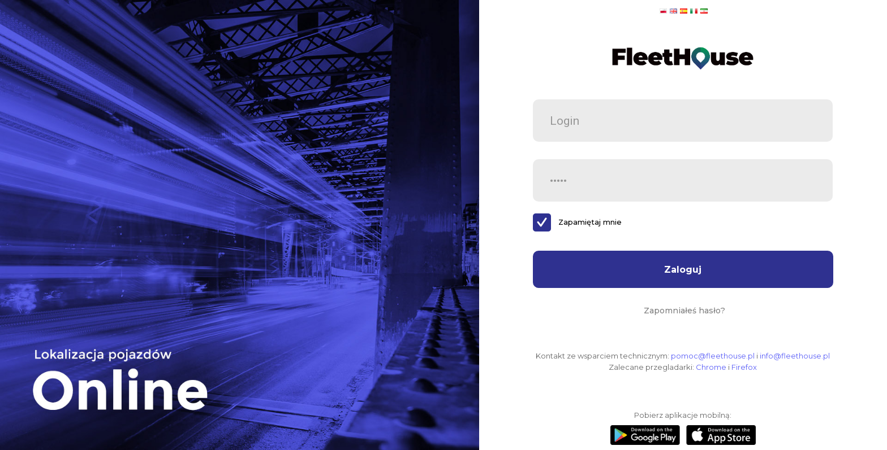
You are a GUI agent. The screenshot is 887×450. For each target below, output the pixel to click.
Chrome (711, 367)
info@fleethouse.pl (795, 355)
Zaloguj (682, 269)
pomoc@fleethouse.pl (713, 355)
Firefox (744, 367)
